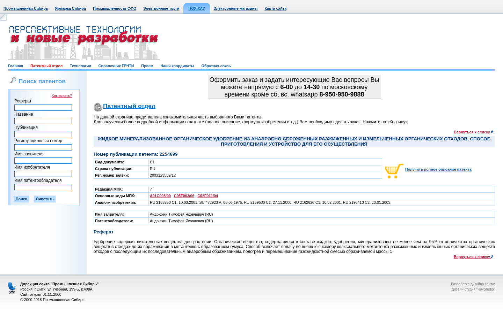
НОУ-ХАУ (197, 8)
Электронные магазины (236, 8)
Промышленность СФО (114, 8)
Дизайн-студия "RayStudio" (473, 289)
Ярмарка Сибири (70, 8)
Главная (15, 66)
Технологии (80, 66)
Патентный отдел (46, 66)
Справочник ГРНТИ (116, 66)
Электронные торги (161, 8)
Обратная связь (216, 66)
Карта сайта (275, 8)
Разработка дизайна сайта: (473, 284)
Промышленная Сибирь (25, 8)
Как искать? (62, 95)
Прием (147, 66)
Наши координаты (177, 66)
